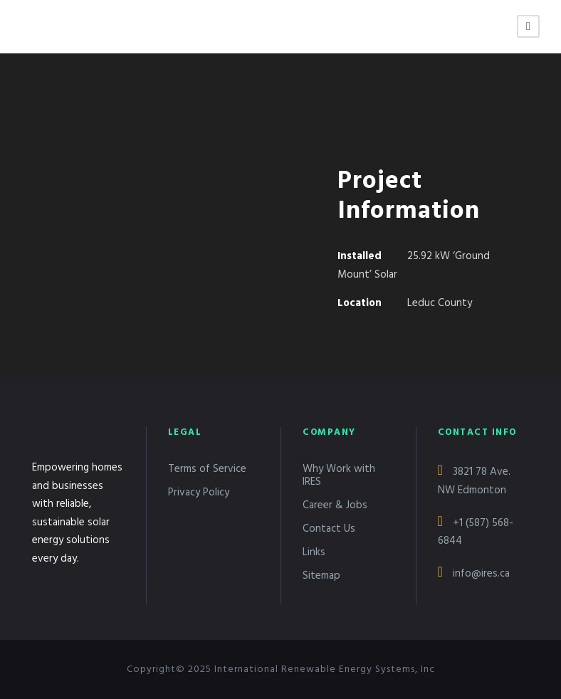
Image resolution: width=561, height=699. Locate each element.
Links (314, 552)
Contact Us (329, 528)
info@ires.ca (474, 573)
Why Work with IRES (339, 475)
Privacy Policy (198, 492)
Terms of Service (207, 469)
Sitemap (321, 575)
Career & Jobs (335, 505)
